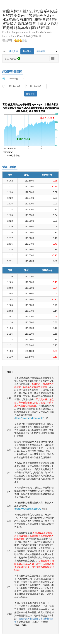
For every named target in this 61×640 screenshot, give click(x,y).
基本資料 (13, 51)
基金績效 (41, 51)
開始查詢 (30, 94)
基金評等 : (14, 40)
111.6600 (12, 58)
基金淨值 (27, 51)
